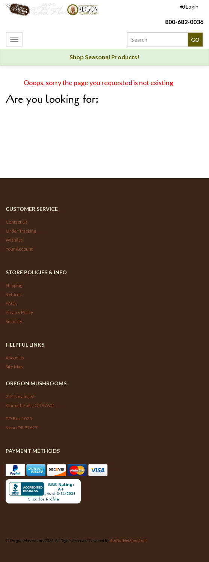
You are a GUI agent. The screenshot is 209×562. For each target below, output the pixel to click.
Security (14, 321)
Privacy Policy (19, 312)
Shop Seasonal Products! (104, 56)
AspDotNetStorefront (128, 540)
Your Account (19, 249)
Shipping (14, 285)
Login (189, 6)
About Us (15, 358)
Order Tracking (21, 231)
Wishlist (14, 240)
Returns (14, 294)
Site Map (14, 367)
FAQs (11, 303)
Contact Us (17, 222)
